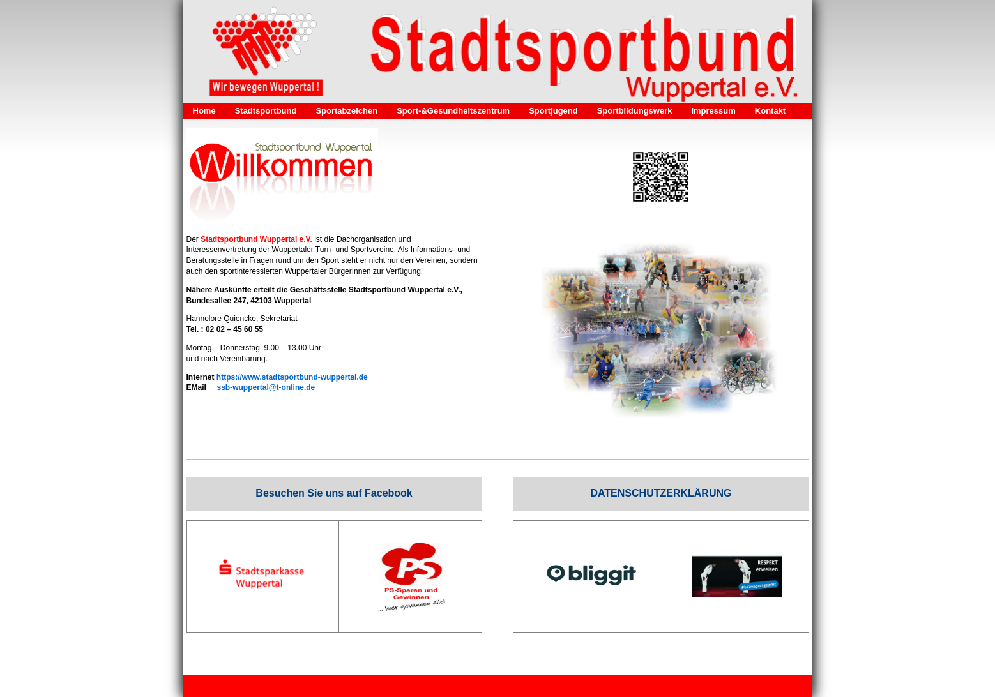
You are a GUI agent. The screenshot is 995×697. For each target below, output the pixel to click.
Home (204, 111)
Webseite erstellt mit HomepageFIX (638, 686)
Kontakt (770, 111)
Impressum (713, 111)
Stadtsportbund (266, 111)
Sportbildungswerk (634, 111)
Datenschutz (356, 686)
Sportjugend (553, 111)
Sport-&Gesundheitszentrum (453, 111)
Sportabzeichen (346, 111)
